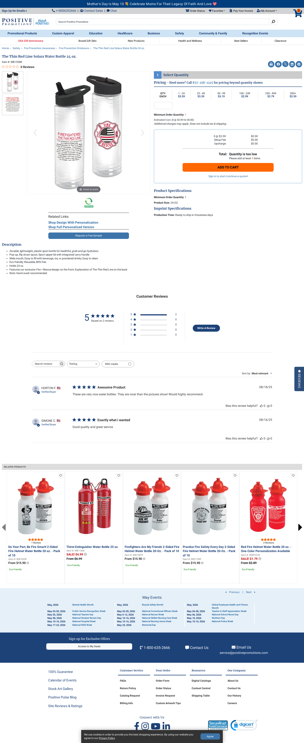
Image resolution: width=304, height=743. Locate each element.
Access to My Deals (89, 646)
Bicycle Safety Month (152, 604)
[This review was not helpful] (268, 406)
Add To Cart (228, 167)
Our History (234, 695)
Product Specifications (172, 191)
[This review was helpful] (261, 406)
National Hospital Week (84, 621)
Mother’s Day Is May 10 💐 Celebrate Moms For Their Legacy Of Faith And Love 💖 (152, 4)
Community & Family (213, 33)
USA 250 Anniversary (30, 40)
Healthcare (125, 33)
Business (154, 33)
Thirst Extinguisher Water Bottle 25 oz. (92, 547)
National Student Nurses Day (86, 618)
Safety (179, 33)
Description (11, 244)
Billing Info (126, 703)
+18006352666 (64, 10)
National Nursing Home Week (156, 621)
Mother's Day (218, 618)
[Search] (273, 22)
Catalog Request (130, 695)
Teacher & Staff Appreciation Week (229, 611)
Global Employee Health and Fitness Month (230, 606)
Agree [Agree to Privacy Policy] (210, 736)
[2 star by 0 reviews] (153, 330)
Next (300, 527)
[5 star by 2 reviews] (153, 315)
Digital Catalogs (201, 680)
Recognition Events (255, 33)
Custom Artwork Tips (168, 703)
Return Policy (128, 688)
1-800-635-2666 (157, 647)
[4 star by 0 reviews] (153, 320)
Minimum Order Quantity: (170, 114)
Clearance (280, 40)
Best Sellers (241, 40)
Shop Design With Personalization (73, 222)
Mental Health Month (83, 604)
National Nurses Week (153, 614)
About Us (233, 680)
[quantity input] (163, 105)
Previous (4, 527)
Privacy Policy (107, 738)
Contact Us (199, 647)
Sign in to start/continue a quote (228, 176)
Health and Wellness (190, 40)
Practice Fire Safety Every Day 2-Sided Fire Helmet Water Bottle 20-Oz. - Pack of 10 (209, 551)
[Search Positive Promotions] (162, 22)
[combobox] (83, 364)
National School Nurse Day (225, 614)
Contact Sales (91, 10)
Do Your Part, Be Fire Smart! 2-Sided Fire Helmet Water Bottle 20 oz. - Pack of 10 (34, 551)
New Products (136, 40)
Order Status (163, 688)
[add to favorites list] (60, 475)
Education (96, 33)
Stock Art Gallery (60, 689)
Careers (232, 703)
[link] (244, 726)
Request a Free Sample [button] (88, 235)
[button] (217, 11)
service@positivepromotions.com (244, 653)
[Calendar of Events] (152, 611)
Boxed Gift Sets (87, 40)
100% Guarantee (60, 672)
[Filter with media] (118, 364)
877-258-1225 (203, 82)
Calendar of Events (62, 680)
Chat (112, 10)
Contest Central (201, 688)
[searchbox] (45, 364)
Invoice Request (165, 695)
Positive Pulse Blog (62, 697)
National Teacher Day (82, 614)
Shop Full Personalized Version (71, 227)
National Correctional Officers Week (159, 611)
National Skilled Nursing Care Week (159, 618)
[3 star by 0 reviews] (153, 325)
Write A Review (206, 328)
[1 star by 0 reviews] (153, 335)
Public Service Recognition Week (88, 611)
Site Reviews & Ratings (65, 706)
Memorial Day (149, 625)
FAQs (123, 680)
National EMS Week (82, 625)
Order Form (162, 680)
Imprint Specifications (172, 208)
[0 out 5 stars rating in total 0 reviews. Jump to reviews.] (18, 67)
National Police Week (222, 621)
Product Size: (162, 202)
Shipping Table (201, 695)
